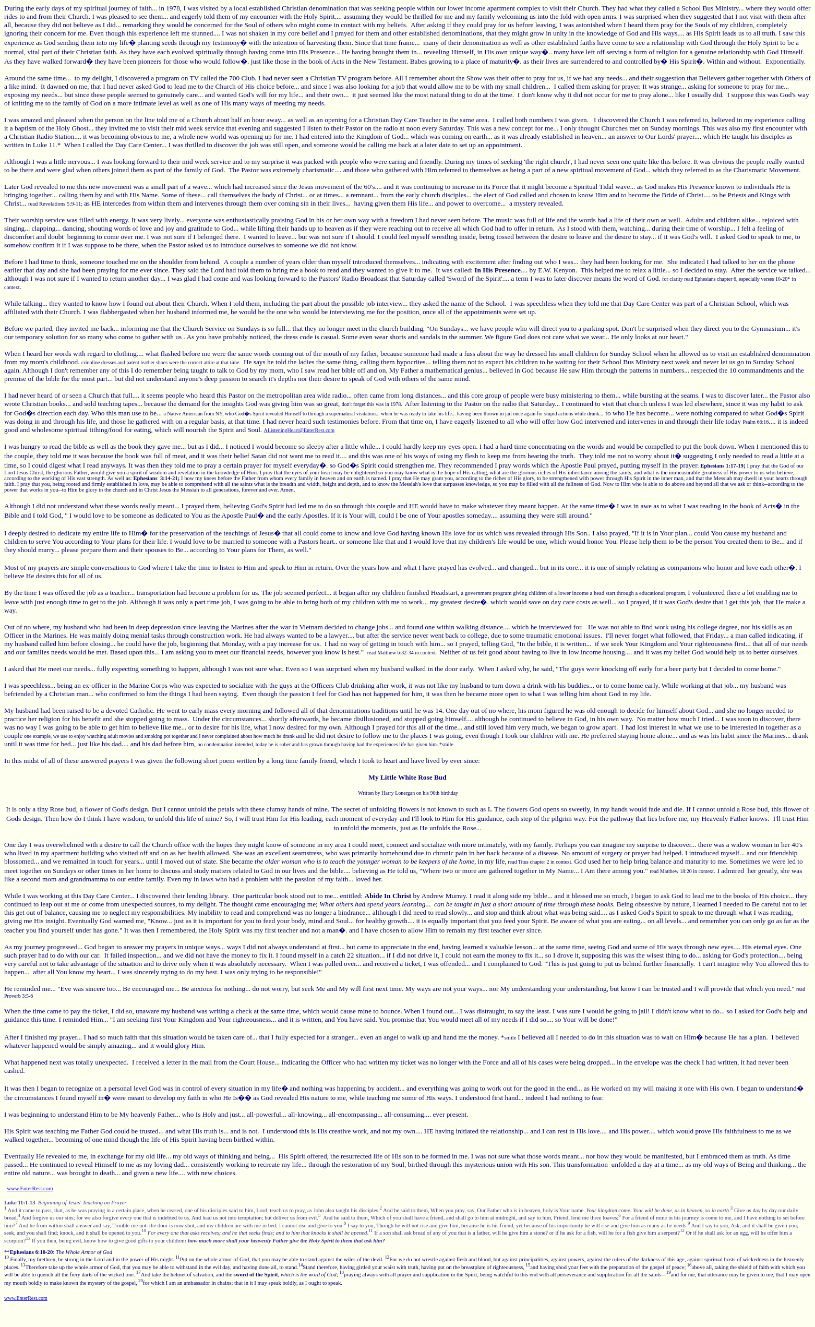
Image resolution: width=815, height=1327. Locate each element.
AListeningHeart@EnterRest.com (299, 430)
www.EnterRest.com (30, 1188)
